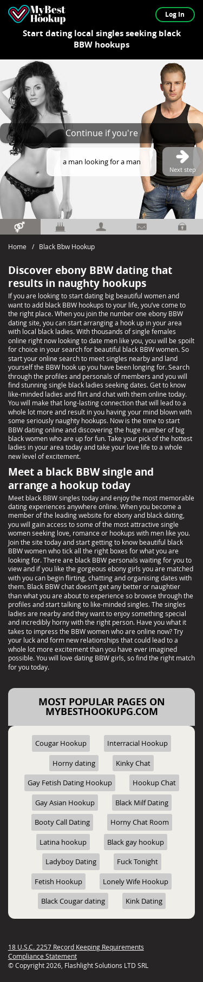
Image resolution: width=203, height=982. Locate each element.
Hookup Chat (154, 782)
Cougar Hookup (61, 743)
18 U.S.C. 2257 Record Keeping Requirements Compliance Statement (76, 951)
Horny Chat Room (139, 822)
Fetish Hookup (58, 881)
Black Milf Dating (141, 802)
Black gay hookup (135, 842)
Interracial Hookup (137, 743)
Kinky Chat (133, 763)
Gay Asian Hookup (65, 802)
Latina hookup (63, 842)
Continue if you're (102, 133)
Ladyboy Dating (70, 861)
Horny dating (74, 763)
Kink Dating (144, 901)
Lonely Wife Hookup (135, 881)
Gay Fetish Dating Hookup (70, 782)
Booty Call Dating (62, 822)
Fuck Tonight (137, 861)
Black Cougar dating (73, 901)
